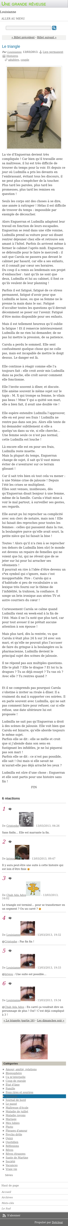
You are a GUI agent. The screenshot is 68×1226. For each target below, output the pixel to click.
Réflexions (12, 1145)
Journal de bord (16, 1100)
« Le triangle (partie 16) (19, 1020)
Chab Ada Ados (16, 895)
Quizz (9, 1138)
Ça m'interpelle (15, 1077)
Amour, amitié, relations (21, 1069)
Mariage (11, 1119)
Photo (9, 1126)
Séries (9, 1175)
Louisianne (14, 52)
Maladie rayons (15, 1115)
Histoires (12, 56)
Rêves (9, 1150)
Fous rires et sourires (19, 1092)
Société (10, 1161)
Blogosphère (14, 1073)
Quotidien (12, 1142)
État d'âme (13, 1084)
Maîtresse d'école (17, 1107)
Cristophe (12, 825)
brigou (10, 858)
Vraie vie (11, 1169)
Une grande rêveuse (23, 4)
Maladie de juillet (17, 1111)
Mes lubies (13, 1123)
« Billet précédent (23, 37)
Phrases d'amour (16, 1130)
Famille (10, 1088)
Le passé (11, 1103)
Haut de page (10, 1185)
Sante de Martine (17, 1157)
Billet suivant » (47, 37)
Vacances (12, 1165)
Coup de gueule (16, 1080)
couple (25, 59)
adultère (13, 59)
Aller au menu (13, 18)
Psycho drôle (14, 1134)
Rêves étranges (15, 1153)
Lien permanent (53, 52)
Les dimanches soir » (50, 1020)
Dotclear (57, 1222)
